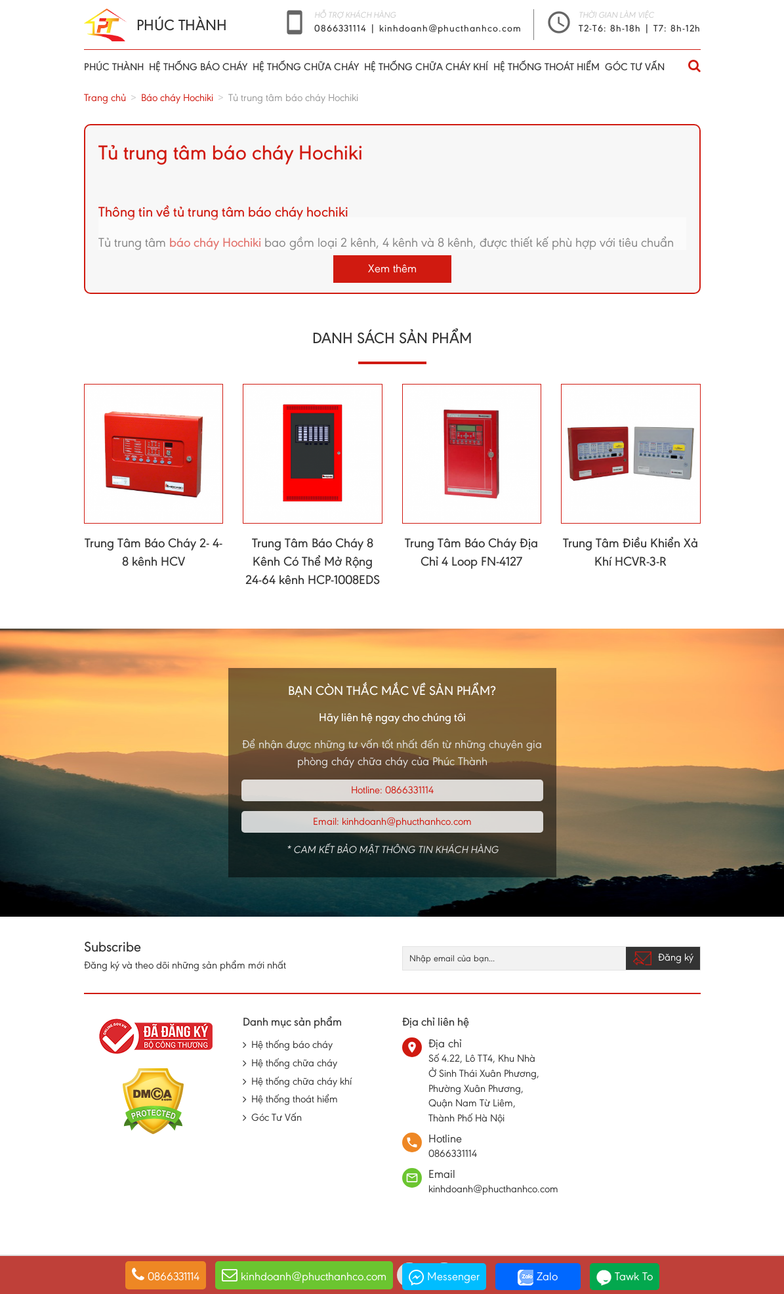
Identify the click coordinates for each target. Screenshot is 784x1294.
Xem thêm (392, 268)
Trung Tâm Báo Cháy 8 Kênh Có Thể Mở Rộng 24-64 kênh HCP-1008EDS (312, 561)
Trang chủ (105, 97)
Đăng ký (662, 958)
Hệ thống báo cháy (198, 66)
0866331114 (342, 28)
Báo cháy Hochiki (177, 97)
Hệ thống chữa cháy (306, 66)
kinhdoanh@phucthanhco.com (450, 28)
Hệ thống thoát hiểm (546, 66)
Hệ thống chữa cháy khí (426, 66)
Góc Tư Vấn (635, 66)
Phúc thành (114, 66)
